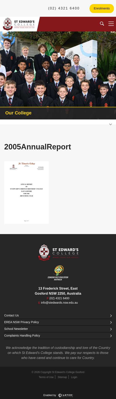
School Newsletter (58, 328)
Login (74, 377)
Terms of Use (46, 377)
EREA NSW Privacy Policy (58, 322)
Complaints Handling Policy (58, 335)
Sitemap (62, 377)
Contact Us (58, 315)
